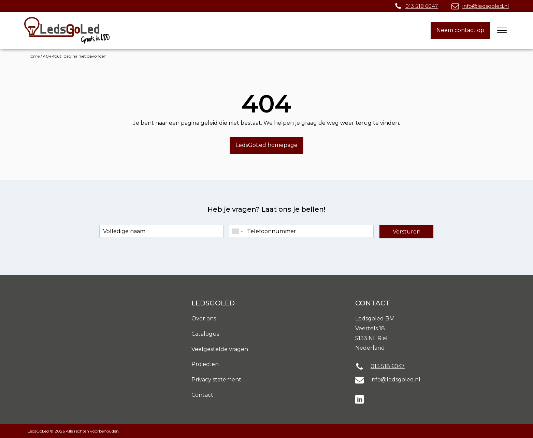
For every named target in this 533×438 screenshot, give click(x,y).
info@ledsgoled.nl (485, 6)
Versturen (406, 231)
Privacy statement (216, 379)
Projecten (205, 364)
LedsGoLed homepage (266, 145)
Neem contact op (460, 30)
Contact (202, 395)
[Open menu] (502, 30)
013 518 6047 (421, 6)
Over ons (203, 318)
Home (34, 56)
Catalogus (205, 334)
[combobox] (237, 231)
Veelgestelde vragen (219, 349)
